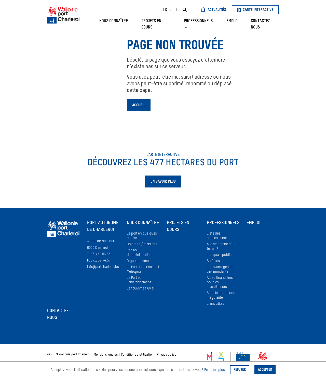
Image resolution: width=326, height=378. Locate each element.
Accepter (265, 369)
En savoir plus (214, 370)
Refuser (240, 369)
